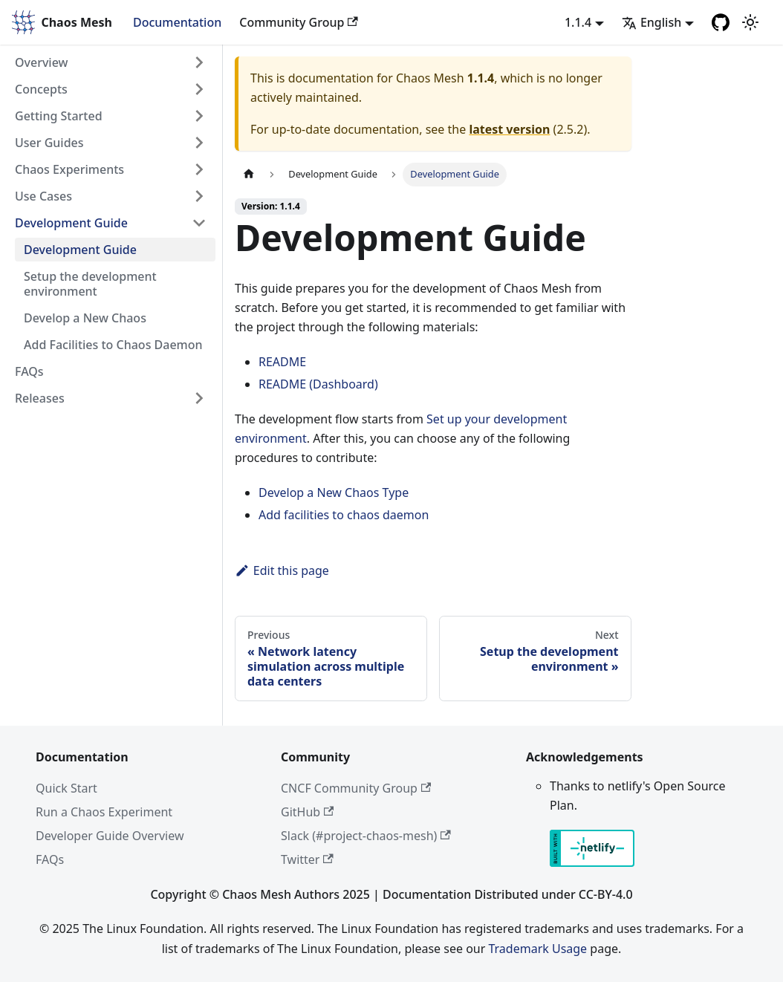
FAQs (29, 371)
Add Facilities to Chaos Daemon (113, 344)
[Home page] (249, 174)
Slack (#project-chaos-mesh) (366, 835)
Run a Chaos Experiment (104, 812)
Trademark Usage (537, 948)
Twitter (307, 859)
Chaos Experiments (69, 169)
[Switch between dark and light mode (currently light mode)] (750, 22)
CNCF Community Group (356, 788)
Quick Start (66, 788)
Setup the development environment (90, 283)
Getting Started (59, 116)
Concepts (41, 89)
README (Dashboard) (318, 384)
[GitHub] (720, 22)
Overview (41, 62)
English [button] (651, 22)
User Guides (49, 142)
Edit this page (282, 570)
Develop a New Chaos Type (334, 492)
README (282, 362)
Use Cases (43, 196)
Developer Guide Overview (109, 835)
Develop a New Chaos (85, 318)
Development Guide (71, 223)
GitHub (307, 812)
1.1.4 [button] (578, 22)
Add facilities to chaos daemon (344, 515)
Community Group (298, 22)
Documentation (177, 22)
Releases (40, 398)
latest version (509, 129)
